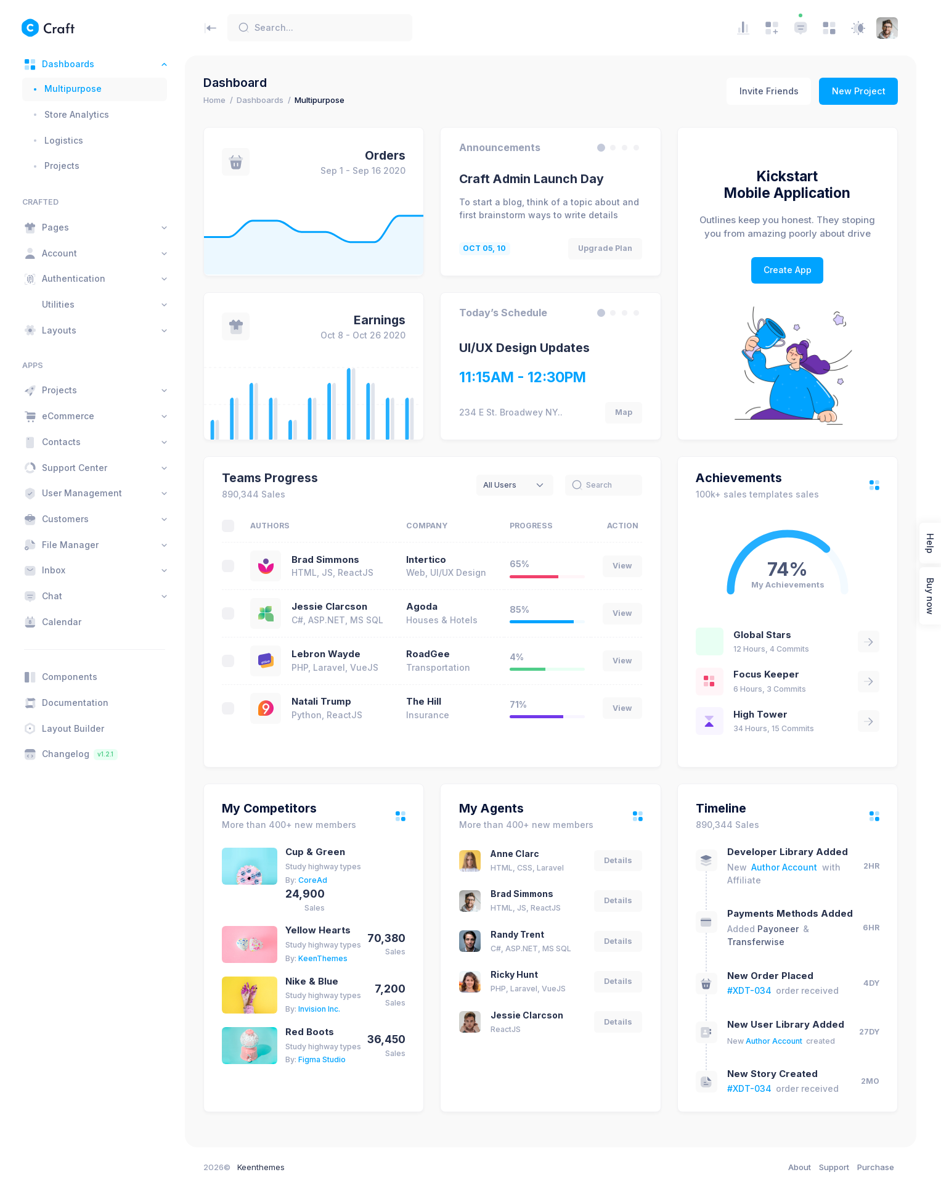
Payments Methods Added (790, 913)
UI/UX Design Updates (524, 347)
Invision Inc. (319, 1009)
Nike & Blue (311, 981)
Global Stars (762, 635)
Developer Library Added (787, 852)
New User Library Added (785, 1024)
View (622, 565)
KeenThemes (323, 958)
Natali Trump (321, 701)
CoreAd (312, 880)
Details (618, 860)
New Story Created (772, 1073)
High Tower (760, 714)
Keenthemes (261, 1167)
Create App (788, 269)
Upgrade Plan (605, 248)
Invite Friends (769, 91)
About (799, 1167)
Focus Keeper (766, 674)
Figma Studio (322, 1059)
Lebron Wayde (326, 654)
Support (834, 1167)
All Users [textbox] (499, 485)
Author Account (784, 867)
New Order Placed (770, 975)
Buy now (930, 595)
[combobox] (514, 485)
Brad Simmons (325, 559)
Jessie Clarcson (329, 606)
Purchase (875, 1167)
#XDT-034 (749, 990)
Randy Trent (517, 934)
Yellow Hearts (318, 930)
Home (214, 100)
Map (623, 412)
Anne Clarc (515, 853)
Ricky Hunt (514, 974)
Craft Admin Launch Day (531, 178)
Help (930, 543)
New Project (859, 91)
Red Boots (309, 1032)
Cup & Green (315, 852)
